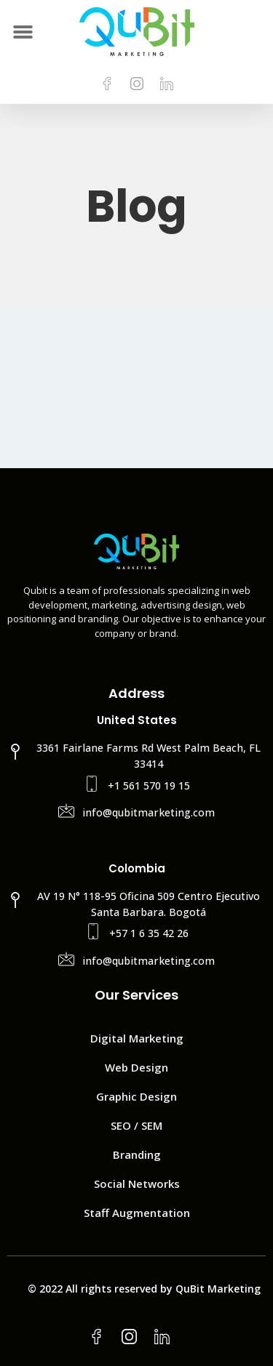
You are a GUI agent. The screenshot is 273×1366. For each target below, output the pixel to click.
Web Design (136, 1067)
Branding (137, 1154)
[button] (23, 32)
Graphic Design (136, 1096)
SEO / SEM (136, 1125)
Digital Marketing (136, 1038)
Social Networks (137, 1183)
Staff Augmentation (137, 1212)
